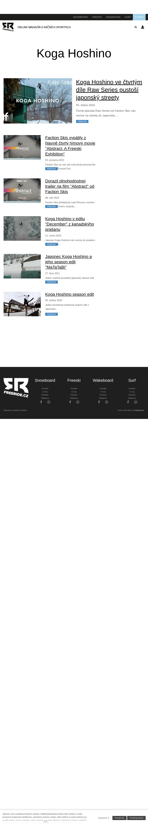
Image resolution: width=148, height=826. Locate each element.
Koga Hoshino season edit (69, 294)
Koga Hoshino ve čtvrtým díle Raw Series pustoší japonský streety (109, 90)
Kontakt (45, 388)
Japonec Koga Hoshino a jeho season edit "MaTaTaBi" (68, 262)
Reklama (45, 398)
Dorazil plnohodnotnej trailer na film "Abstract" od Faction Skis (69, 186)
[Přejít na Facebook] (41, 402)
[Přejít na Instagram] (49, 402)
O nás (45, 392)
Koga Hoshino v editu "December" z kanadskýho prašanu (69, 224)
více (45, 821)
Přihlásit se (143, 27)
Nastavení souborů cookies (15, 410)
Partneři (45, 395)
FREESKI (82, 121)
